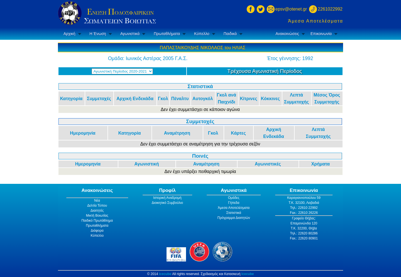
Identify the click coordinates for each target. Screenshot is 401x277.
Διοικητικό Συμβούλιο (167, 203)
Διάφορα (97, 231)
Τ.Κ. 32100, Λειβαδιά (303, 203)
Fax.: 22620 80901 (304, 238)
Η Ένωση (98, 33)
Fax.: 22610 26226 (304, 213)
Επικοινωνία (321, 33)
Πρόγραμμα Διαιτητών (233, 218)
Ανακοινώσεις (287, 33)
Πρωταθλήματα (167, 33)
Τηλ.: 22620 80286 (303, 233)
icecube (165, 274)
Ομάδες (233, 198)
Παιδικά (230, 33)
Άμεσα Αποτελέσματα (315, 21)
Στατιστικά (233, 213)
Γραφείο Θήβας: (304, 218)
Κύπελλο (201, 33)
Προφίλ (167, 190)
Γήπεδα (233, 203)
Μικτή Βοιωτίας (97, 215)
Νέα (97, 200)
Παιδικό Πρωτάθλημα (97, 220)
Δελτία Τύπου (97, 205)
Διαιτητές (97, 210)
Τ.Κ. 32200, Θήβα (304, 228)
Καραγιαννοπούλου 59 (304, 198)
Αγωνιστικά (130, 33)
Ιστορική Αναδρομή (167, 198)
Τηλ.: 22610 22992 (303, 208)
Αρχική (69, 33)
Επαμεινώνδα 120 (303, 223)
